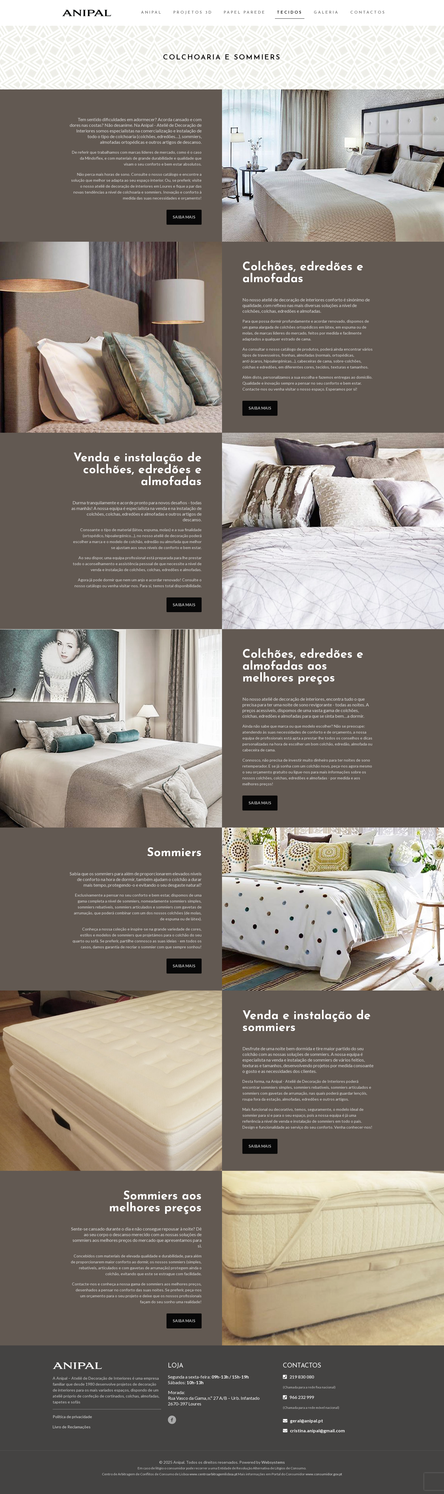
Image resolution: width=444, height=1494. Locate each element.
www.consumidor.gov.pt (324, 1474)
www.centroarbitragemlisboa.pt (213, 1474)
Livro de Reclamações (72, 1426)
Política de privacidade (72, 1416)
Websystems (273, 1462)
